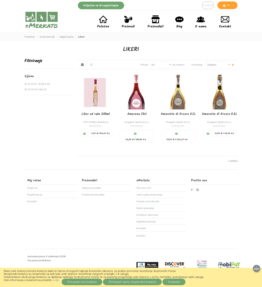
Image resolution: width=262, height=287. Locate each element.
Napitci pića (66, 36)
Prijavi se (32, 187)
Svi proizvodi (47, 36)
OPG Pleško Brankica (95, 122)
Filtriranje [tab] (33, 61)
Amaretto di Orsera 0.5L (178, 114)
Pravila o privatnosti (147, 201)
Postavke (174, 282)
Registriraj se (34, 194)
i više (37, 89)
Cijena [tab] (29, 76)
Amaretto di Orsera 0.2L (219, 114)
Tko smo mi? (143, 187)
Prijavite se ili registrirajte (101, 5)
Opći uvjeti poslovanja (149, 194)
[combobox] (185, 5)
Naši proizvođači (91, 187)
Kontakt (32, 201)
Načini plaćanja (145, 208)
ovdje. (56, 280)
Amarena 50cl (136, 114)
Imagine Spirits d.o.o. (137, 122)
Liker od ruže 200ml (96, 114)
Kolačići (140, 235)
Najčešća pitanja (146, 221)
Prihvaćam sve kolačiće (82, 282)
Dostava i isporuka (147, 214)
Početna (30, 36)
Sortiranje (197, 64)
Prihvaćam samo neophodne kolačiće (132, 282)
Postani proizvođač (93, 194)
